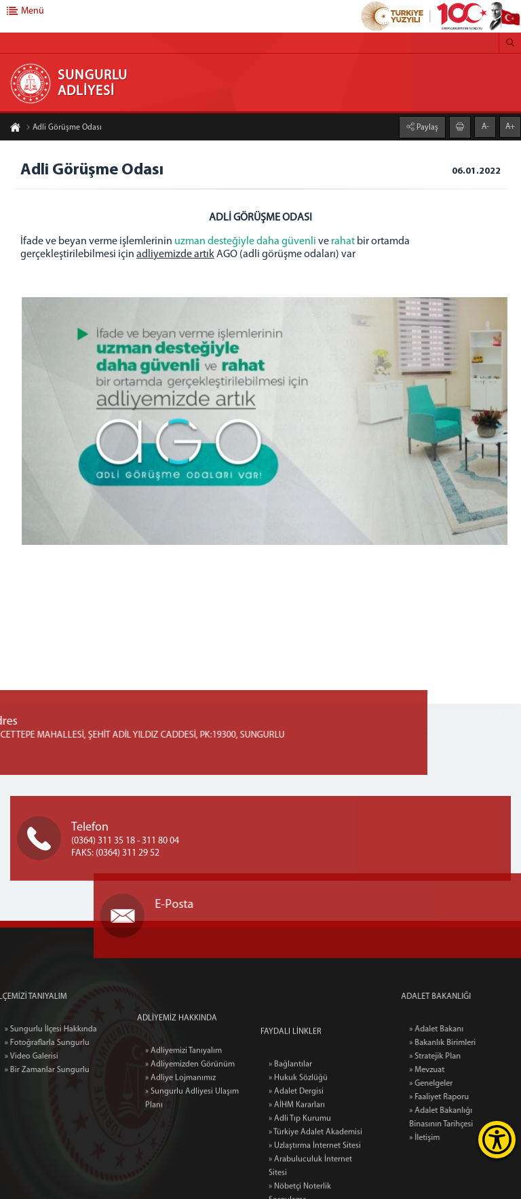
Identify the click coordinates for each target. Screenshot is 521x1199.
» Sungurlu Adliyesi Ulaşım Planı (192, 1139)
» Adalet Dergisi (296, 1159)
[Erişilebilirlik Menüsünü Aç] (497, 1139)
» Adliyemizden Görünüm (190, 1105)
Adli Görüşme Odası (64, 128)
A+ (510, 126)
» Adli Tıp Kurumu (300, 1186)
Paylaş (426, 127)
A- (485, 126)
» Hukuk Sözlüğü (298, 1145)
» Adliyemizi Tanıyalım (183, 1092)
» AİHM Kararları (297, 1172)
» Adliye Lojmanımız (180, 1119)
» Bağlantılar (290, 1132)
